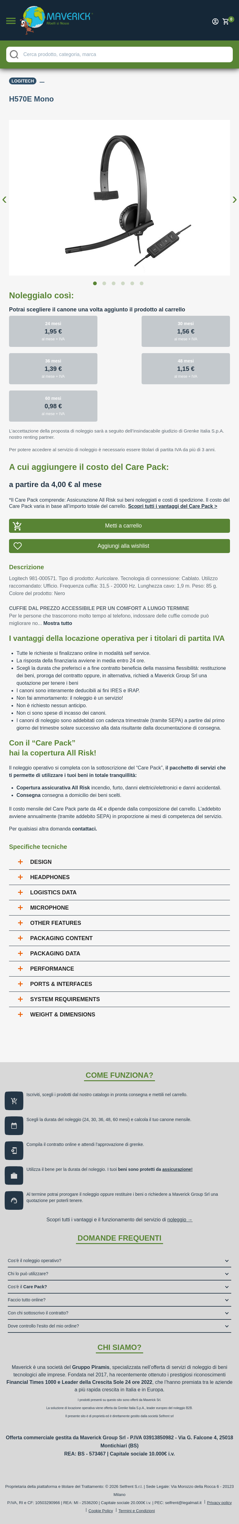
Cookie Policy (100, 1510)
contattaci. (84, 828)
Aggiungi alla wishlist (123, 546)
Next (235, 194)
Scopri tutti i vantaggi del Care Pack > (172, 506)
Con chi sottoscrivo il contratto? (38, 1312)
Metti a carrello (123, 526)
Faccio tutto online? (26, 1299)
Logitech (23, 80)
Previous (4, 194)
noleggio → (180, 1219)
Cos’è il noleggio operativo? (34, 1260)
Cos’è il (27, 1286)
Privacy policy (219, 1502)
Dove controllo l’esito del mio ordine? (43, 1325)
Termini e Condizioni (137, 1510)
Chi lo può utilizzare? (28, 1273)
